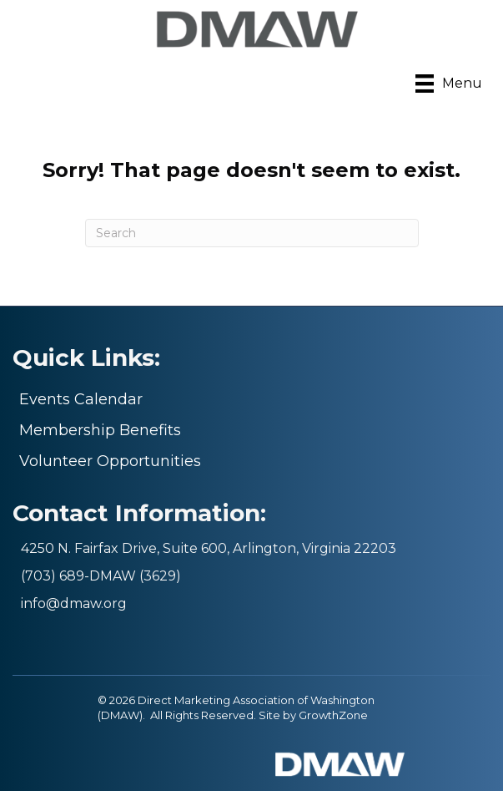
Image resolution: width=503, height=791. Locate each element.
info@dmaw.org (74, 603)
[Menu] (448, 83)
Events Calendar (81, 399)
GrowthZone (333, 715)
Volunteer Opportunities (110, 461)
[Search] (252, 233)
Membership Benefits (100, 430)
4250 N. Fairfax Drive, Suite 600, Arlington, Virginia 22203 (208, 548)
